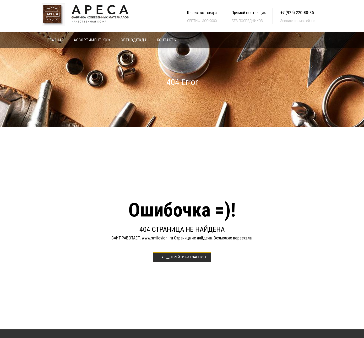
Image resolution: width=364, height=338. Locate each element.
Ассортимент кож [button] (92, 40)
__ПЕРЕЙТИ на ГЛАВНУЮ (184, 257)
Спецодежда (134, 40)
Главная (55, 40)
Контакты (167, 40)
